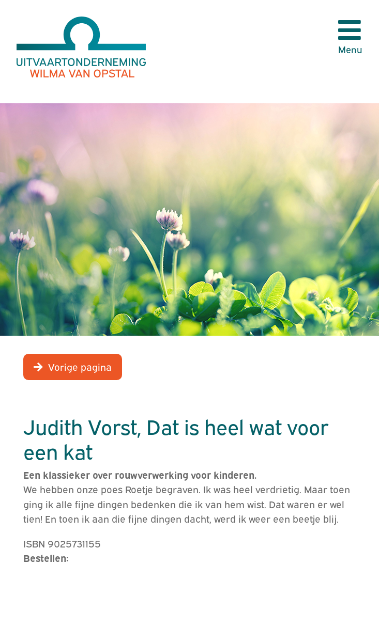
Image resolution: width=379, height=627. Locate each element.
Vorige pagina (80, 366)
